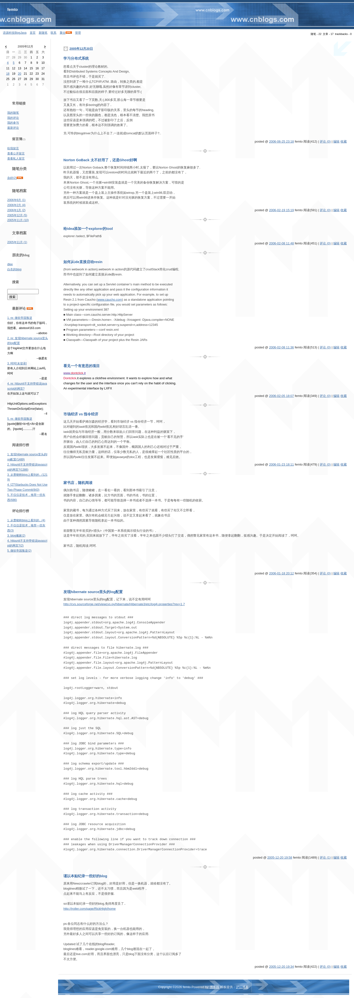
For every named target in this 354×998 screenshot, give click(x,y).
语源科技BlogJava (14, 32)
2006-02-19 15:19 (281, 210)
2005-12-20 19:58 (279, 857)
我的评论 (13, 118)
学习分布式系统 (76, 58)
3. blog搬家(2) (16, 535)
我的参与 (13, 122)
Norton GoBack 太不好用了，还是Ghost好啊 (100, 160)
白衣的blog (14, 269)
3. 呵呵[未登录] (17, 363)
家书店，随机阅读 (77, 483)
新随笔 (43, 32)
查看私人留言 (16, 158)
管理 (78, 32)
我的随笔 (13, 112)
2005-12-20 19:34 (281, 966)
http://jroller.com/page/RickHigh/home (89, 908)
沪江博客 (242, 987)
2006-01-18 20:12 (281, 573)
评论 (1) (325, 857)
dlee (10, 264)
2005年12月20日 (81, 48)
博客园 (214, 987)
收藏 (343, 141)
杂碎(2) (12, 178)
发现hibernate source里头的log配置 (93, 592)
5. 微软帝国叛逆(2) (19, 550)
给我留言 (13, 148)
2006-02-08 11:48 (281, 243)
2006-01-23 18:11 (281, 464)
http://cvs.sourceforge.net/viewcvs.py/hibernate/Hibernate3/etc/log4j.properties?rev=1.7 (124, 604)
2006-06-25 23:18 (281, 141)
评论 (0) (325, 141)
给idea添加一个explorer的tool (88, 229)
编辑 (336, 141)
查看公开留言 (16, 153)
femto (12, 10)
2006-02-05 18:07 (281, 396)
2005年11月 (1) (17, 242)
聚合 (63, 32)
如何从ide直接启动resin (82, 262)
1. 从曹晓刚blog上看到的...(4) (26, 520)
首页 (33, 32)
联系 (53, 32)
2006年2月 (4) (16, 205)
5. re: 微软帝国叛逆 (19, 418)
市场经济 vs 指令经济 (80, 414)
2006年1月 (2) (16, 210)
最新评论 (13, 127)
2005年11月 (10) (18, 220)
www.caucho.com (110, 299)
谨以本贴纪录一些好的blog (85, 876)
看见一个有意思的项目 (81, 366)
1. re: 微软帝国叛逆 (19, 318)
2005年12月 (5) (17, 215)
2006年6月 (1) (16, 200)
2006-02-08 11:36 (281, 347)
